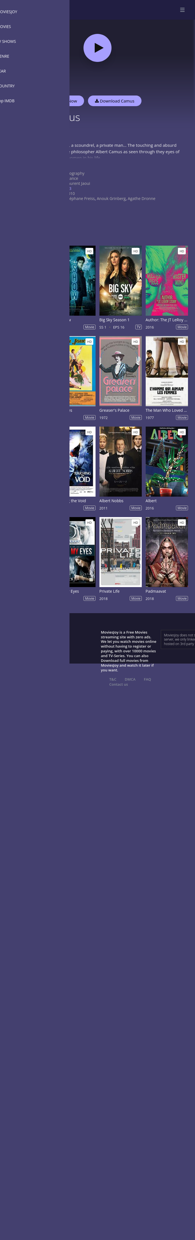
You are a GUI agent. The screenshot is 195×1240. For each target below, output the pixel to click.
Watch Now (66, 101)
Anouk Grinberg (111, 198)
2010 (70, 193)
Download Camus (114, 101)
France (72, 178)
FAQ (147, 679)
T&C (112, 679)
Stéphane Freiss (80, 198)
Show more (57, 163)
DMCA (130, 679)
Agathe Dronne (141, 198)
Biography (75, 173)
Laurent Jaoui (78, 183)
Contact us (118, 684)
